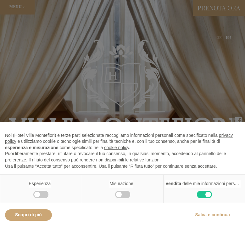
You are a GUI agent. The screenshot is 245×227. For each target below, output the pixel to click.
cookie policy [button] (116, 147)
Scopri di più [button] (28, 214)
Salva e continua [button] (212, 214)
